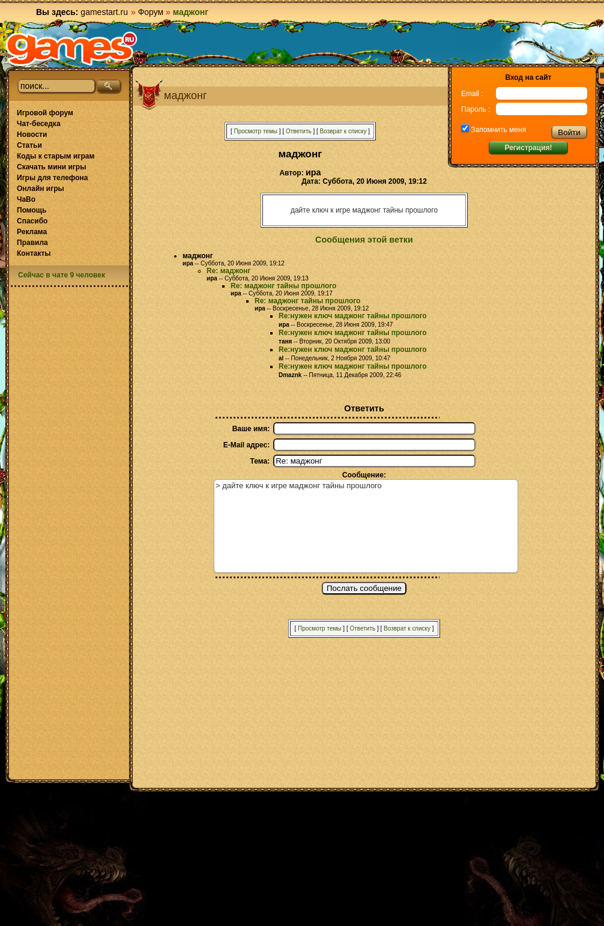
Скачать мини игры (51, 167)
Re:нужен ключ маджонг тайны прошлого (353, 316)
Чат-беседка (39, 124)
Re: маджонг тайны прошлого (283, 286)
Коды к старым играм (55, 156)
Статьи (29, 145)
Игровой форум (45, 113)
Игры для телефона (52, 178)
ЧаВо (26, 199)
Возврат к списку (343, 131)
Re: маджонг (228, 271)
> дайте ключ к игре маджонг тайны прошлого (366, 526)
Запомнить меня (497, 130)
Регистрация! (528, 148)
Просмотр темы (255, 131)
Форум (151, 12)
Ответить (299, 131)
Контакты (34, 253)
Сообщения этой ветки (364, 239)
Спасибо (32, 221)
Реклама (32, 232)
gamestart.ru (104, 12)
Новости (32, 134)
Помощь (31, 210)
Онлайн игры (40, 188)
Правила (32, 242)
